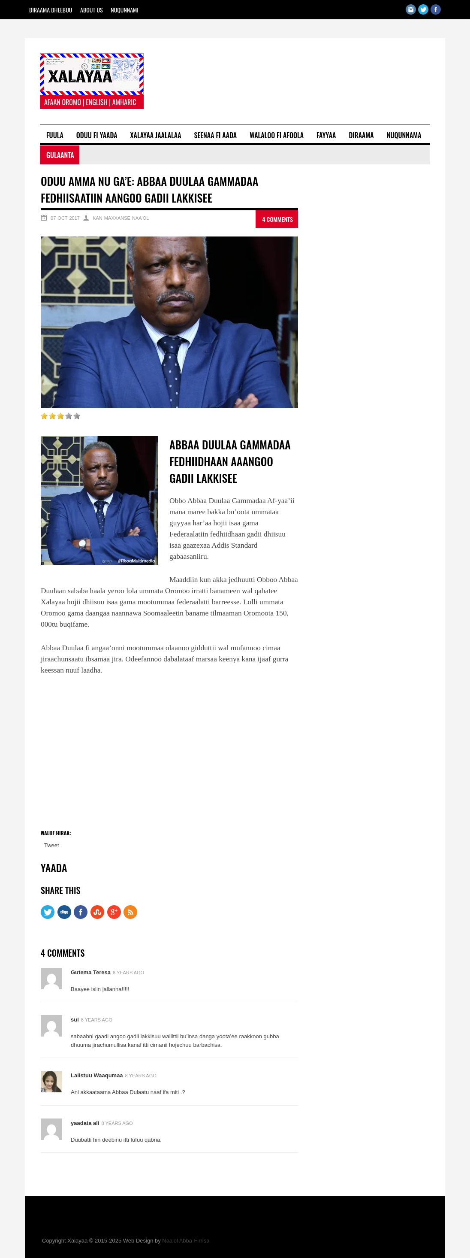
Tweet (51, 845)
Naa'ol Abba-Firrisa (185, 1240)
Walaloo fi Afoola (277, 135)
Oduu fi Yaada (97, 135)
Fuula (54, 135)
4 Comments (277, 219)
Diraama (361, 135)
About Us (91, 9)
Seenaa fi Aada (215, 135)
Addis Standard (234, 545)
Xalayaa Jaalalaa (155, 135)
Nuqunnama (404, 135)
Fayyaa (326, 135)
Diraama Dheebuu (50, 9)
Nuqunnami (125, 9)
